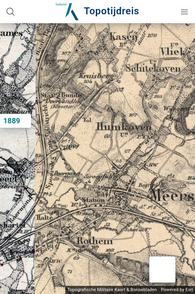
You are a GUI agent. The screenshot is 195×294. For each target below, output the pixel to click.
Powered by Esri (177, 289)
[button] (162, 269)
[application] (97, 158)
